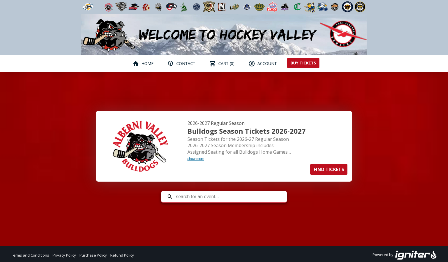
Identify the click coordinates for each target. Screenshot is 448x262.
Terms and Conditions (30, 255)
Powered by (405, 255)
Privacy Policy (64, 255)
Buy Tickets (303, 63)
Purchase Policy (93, 255)
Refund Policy (122, 255)
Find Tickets (329, 169)
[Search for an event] (228, 197)
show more (195, 159)
